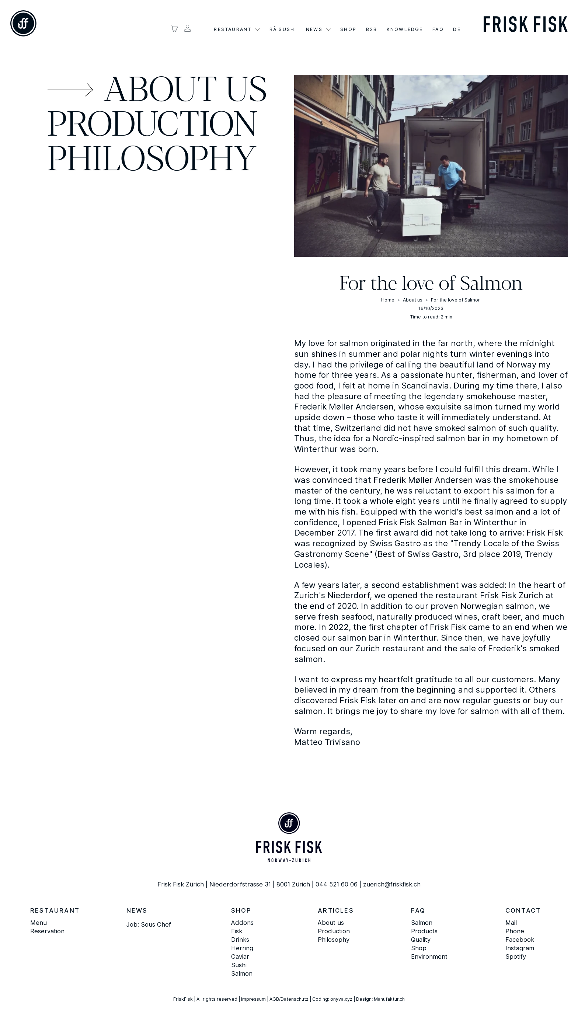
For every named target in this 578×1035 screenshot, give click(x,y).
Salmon (242, 973)
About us (185, 92)
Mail (511, 922)
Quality (421, 939)
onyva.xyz (341, 999)
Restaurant (232, 29)
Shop (348, 29)
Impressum (253, 999)
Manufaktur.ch (389, 999)
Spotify (515, 956)
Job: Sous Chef (148, 924)
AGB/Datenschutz (289, 999)
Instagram (519, 948)
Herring (242, 948)
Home (387, 300)
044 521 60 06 (337, 884)
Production (152, 126)
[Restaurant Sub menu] (257, 29)
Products (424, 931)
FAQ (438, 29)
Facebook (519, 939)
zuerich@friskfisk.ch (392, 884)
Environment (429, 956)
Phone (514, 931)
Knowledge (405, 29)
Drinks (240, 939)
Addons (242, 922)
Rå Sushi (283, 29)
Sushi (239, 965)
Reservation (47, 931)
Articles (336, 910)
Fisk (236, 931)
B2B (371, 29)
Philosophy (152, 161)
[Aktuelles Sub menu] (328, 29)
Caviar (240, 956)
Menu (38, 922)
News (314, 29)
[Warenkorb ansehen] (174, 28)
